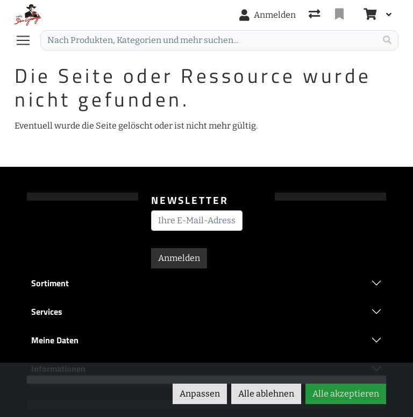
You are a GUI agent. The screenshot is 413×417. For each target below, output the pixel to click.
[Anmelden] (267, 15)
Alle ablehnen (266, 393)
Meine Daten (55, 340)
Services (46, 311)
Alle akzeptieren (345, 393)
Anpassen (200, 393)
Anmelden (179, 258)
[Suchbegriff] (208, 40)
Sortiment (50, 283)
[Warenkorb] (369, 15)
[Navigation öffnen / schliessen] (27, 40)
